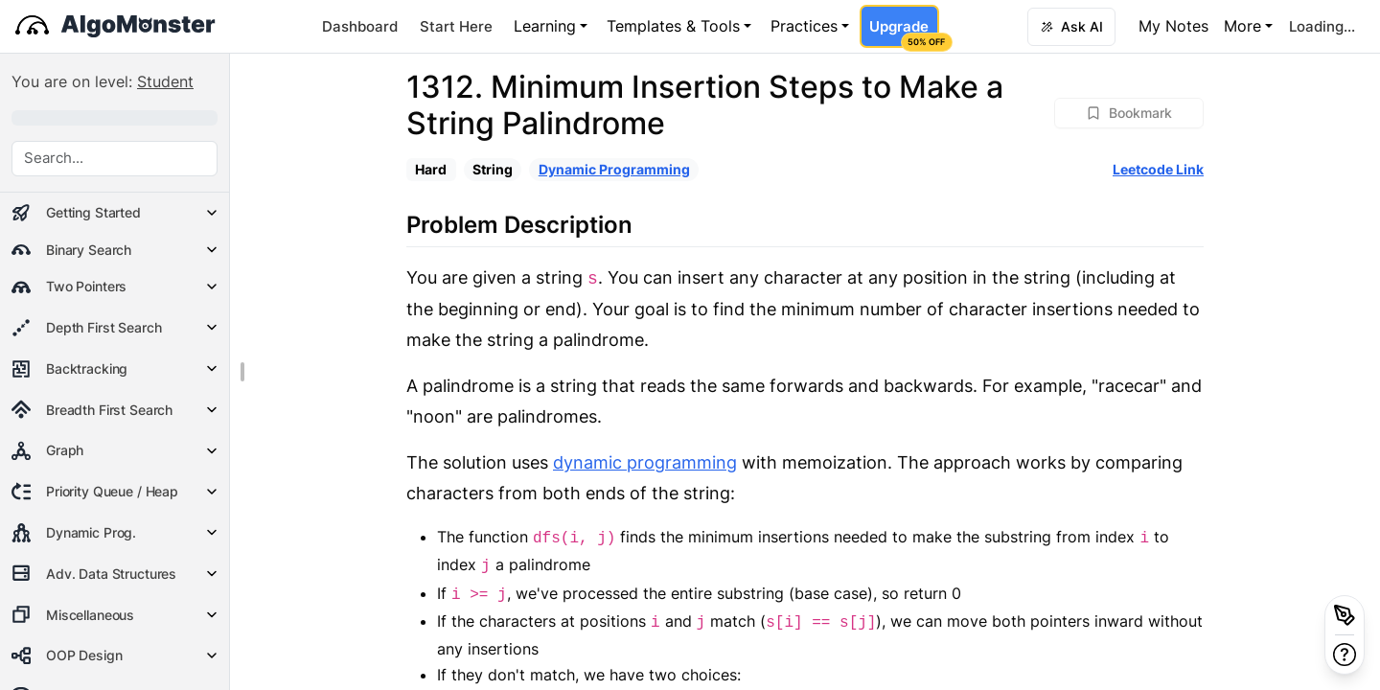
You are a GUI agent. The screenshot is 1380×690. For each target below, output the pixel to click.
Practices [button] (804, 25)
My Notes (1173, 25)
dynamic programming (645, 462)
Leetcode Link (1158, 169)
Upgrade (903, 32)
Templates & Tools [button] (673, 25)
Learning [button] (545, 25)
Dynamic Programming (614, 169)
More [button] (1242, 25)
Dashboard (360, 26)
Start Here (456, 26)
